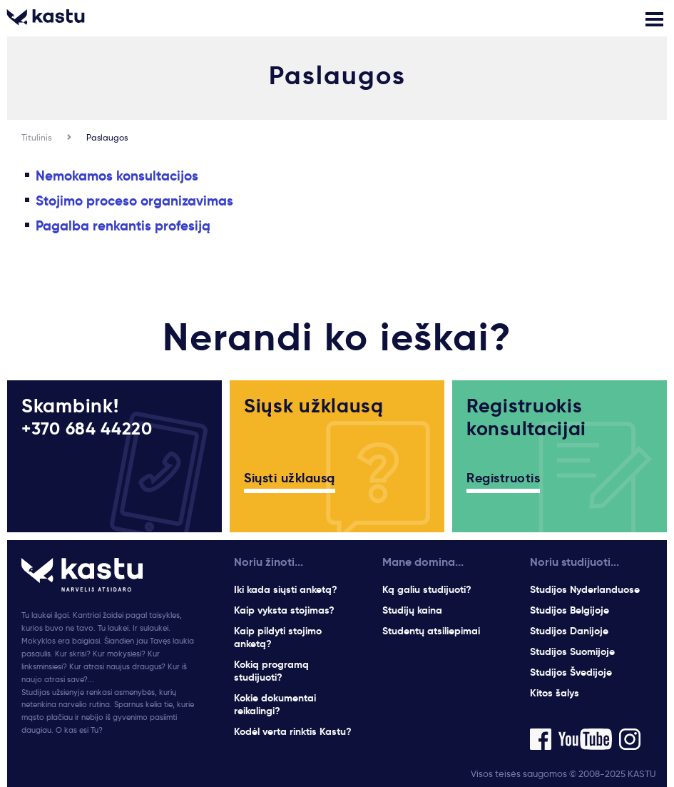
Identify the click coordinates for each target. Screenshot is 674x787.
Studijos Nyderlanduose (585, 589)
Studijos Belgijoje (569, 610)
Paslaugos (107, 137)
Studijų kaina (412, 610)
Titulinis (36, 137)
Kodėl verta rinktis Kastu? (293, 731)
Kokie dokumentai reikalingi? (275, 704)
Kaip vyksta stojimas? (284, 610)
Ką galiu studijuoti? (426, 589)
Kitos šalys (554, 692)
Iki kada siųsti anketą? (285, 589)
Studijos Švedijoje (571, 672)
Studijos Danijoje (569, 630)
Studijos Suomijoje (572, 651)
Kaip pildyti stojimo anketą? (278, 637)
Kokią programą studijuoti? (271, 671)
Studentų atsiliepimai (431, 630)
